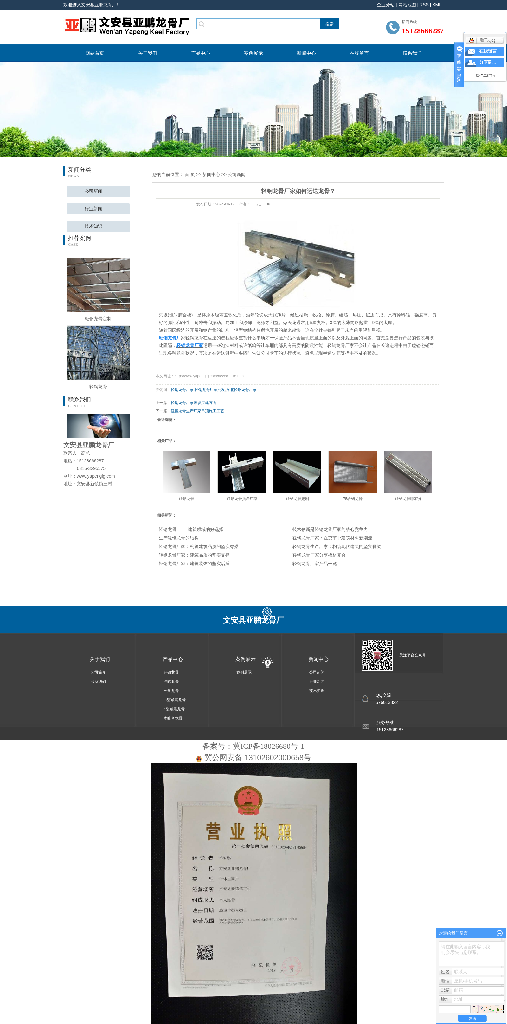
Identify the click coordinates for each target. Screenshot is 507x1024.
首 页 (190, 174)
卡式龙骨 (171, 681)
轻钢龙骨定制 (98, 318)
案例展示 (253, 53)
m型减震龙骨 (175, 700)
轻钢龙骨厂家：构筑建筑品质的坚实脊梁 (199, 546)
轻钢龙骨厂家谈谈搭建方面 (193, 403)
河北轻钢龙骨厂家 (241, 390)
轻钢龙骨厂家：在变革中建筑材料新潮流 (332, 537)
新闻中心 (306, 53)
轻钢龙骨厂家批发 (210, 390)
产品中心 (200, 53)
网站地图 (407, 4)
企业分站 (386, 4)
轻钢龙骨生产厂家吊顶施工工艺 (197, 411)
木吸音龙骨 (173, 718)
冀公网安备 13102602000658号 (257, 757)
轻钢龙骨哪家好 (408, 499)
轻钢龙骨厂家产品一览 (314, 563)
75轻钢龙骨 (353, 499)
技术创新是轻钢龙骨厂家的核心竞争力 (330, 529)
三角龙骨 (171, 690)
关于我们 (147, 53)
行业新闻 (93, 208)
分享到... (487, 62)
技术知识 (93, 226)
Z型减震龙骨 (174, 709)
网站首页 (94, 53)
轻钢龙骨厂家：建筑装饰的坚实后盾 (194, 563)
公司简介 (98, 672)
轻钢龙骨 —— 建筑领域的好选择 (191, 529)
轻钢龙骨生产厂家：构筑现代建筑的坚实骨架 (336, 546)
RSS (424, 4)
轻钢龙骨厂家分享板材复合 (319, 555)
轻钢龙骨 (98, 386)
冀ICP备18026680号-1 (268, 746)
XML (436, 4)
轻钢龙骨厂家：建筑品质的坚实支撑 (194, 555)
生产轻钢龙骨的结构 (179, 537)
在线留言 (359, 53)
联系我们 (412, 53)
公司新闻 (93, 191)
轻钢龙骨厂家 (182, 390)
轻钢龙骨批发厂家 (242, 499)
